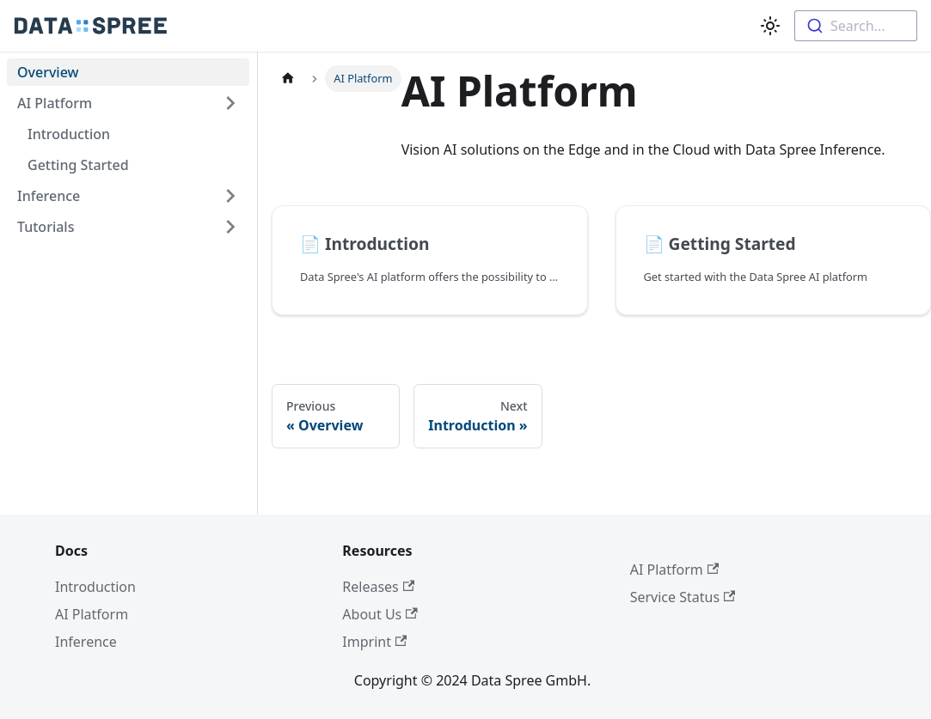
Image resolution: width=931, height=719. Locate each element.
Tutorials (45, 226)
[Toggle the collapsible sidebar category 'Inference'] (230, 196)
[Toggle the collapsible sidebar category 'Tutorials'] (230, 227)
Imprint (374, 641)
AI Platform (54, 103)
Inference (48, 195)
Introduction (69, 134)
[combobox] (855, 25)
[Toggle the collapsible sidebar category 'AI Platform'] (230, 103)
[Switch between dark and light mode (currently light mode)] (770, 26)
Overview (47, 72)
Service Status (683, 597)
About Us (379, 614)
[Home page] (288, 78)
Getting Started (78, 164)
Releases (378, 586)
